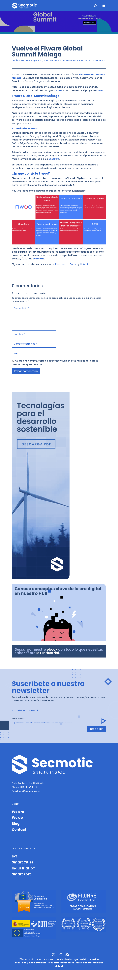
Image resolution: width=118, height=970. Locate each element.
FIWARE (53, 60)
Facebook (61, 264)
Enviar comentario (26, 371)
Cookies (60, 959)
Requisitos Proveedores (61, 962)
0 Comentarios (97, 60)
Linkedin (84, 264)
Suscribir (96, 729)
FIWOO (61, 60)
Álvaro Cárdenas (25, 60)
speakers (53, 159)
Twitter (74, 264)
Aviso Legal (72, 959)
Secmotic (71, 60)
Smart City (82, 60)
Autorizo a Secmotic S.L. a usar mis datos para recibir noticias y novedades (42, 723)
